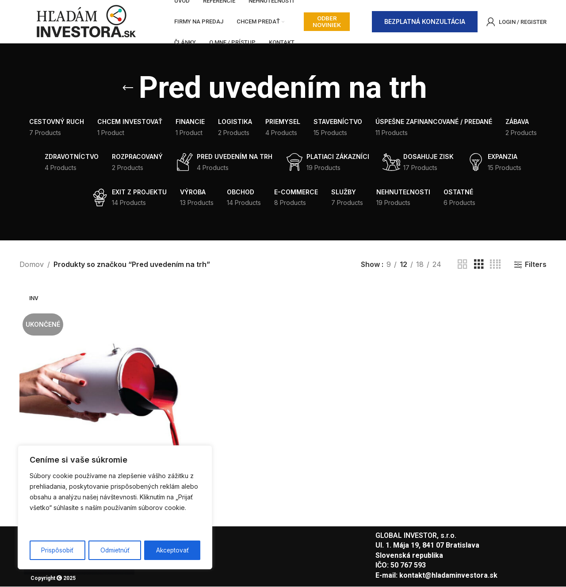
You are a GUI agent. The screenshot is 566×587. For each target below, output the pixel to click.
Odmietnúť (114, 550)
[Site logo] (85, 21)
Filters (536, 265)
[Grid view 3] (479, 265)
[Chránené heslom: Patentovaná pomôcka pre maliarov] (104, 382)
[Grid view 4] (495, 265)
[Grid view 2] (462, 265)
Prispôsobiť (57, 550)
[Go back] (128, 89)
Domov (31, 264)
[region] (115, 507)
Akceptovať (172, 550)
